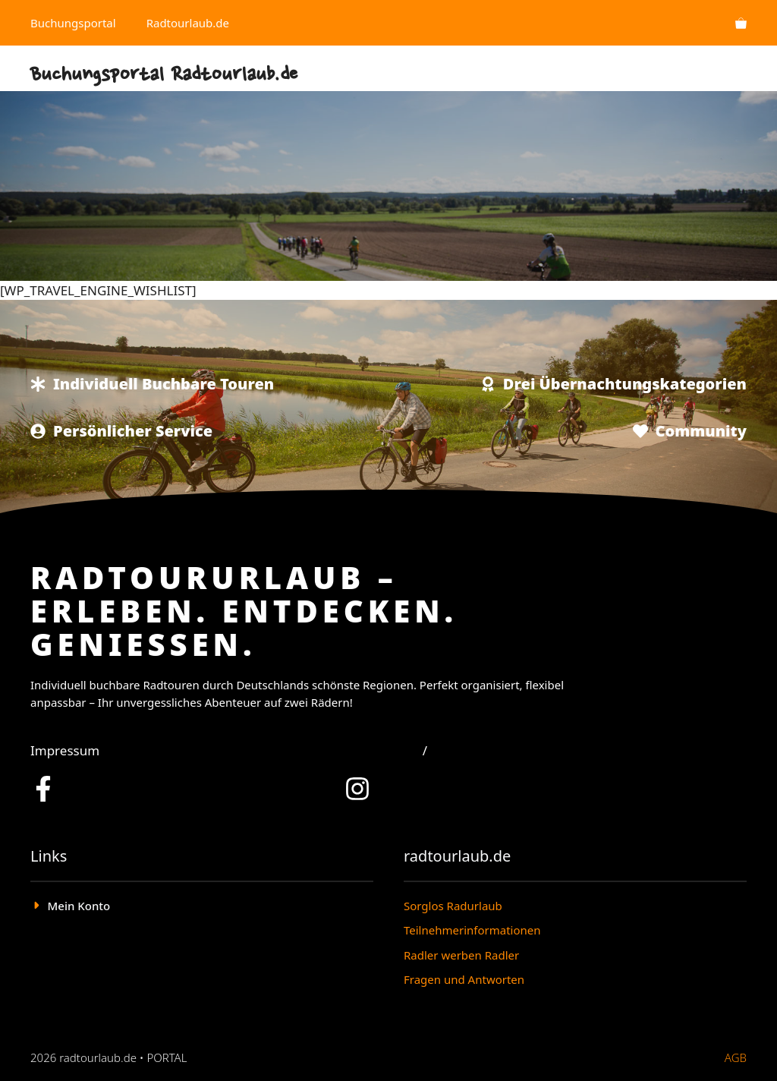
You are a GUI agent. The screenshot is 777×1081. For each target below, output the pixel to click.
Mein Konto (79, 905)
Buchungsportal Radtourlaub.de (164, 75)
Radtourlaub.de (187, 22)
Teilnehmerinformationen (472, 930)
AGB (736, 1057)
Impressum (64, 750)
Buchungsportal (73, 22)
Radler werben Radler (461, 955)
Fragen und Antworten (464, 979)
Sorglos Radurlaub (453, 905)
